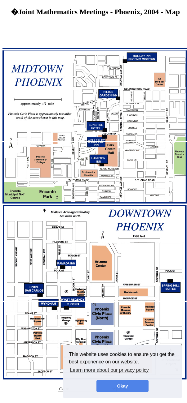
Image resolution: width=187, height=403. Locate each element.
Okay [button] (122, 386)
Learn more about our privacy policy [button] (109, 370)
